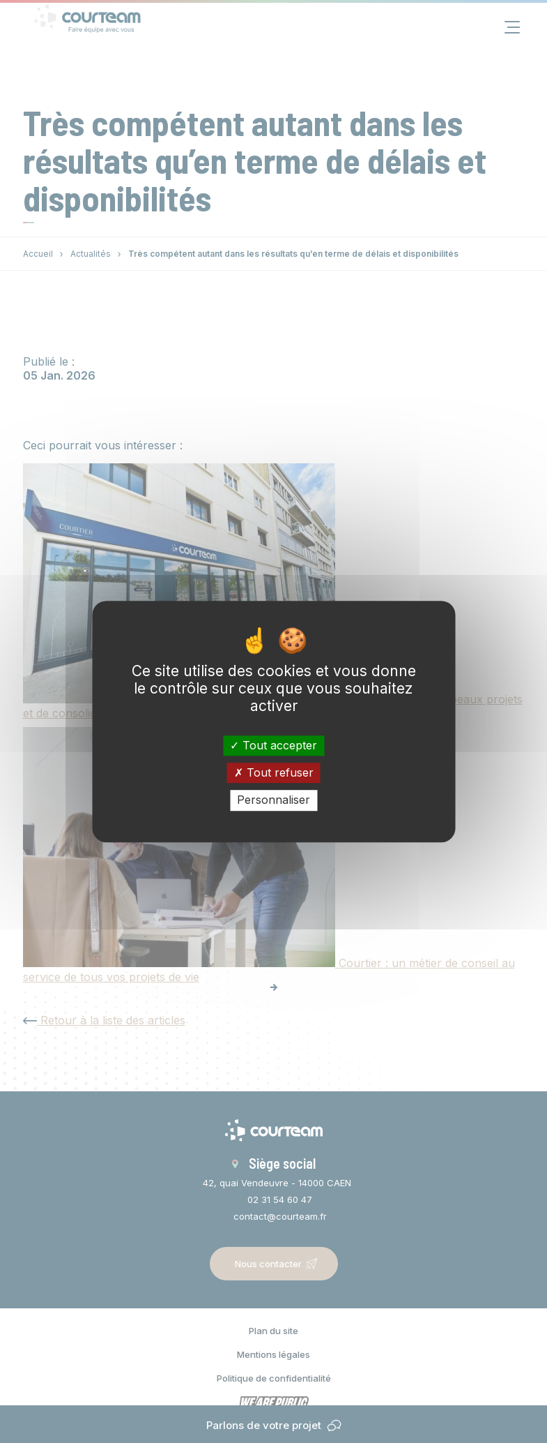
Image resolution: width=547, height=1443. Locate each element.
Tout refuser (274, 772)
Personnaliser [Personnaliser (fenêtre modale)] (273, 800)
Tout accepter (273, 745)
